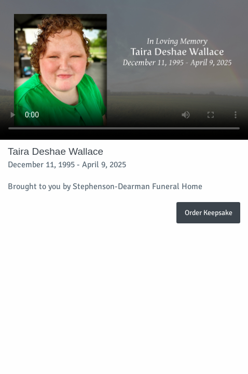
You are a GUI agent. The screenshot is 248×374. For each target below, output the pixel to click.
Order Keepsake (208, 212)
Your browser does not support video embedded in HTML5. (124, 70)
